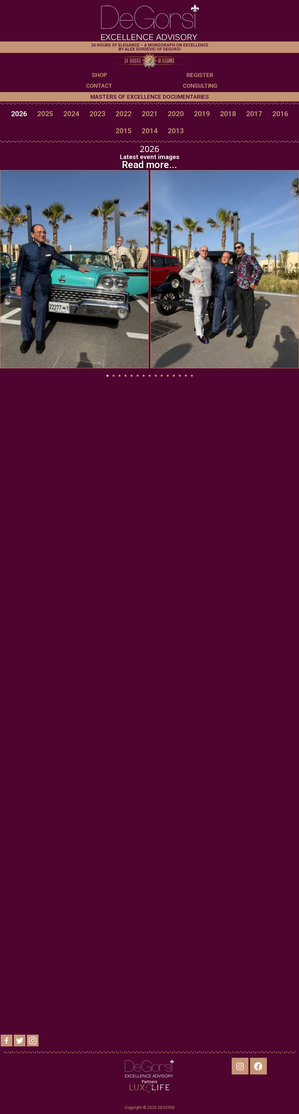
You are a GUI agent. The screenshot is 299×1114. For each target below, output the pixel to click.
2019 (202, 114)
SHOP (99, 75)
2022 (124, 114)
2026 (19, 114)
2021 (150, 114)
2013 (176, 131)
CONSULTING (199, 85)
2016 (280, 114)
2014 (150, 131)
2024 (71, 114)
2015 (124, 131)
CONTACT (99, 85)
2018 (228, 114)
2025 (45, 114)
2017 (254, 114)
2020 (176, 114)
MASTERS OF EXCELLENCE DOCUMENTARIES (149, 96)
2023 (97, 114)
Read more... (149, 164)
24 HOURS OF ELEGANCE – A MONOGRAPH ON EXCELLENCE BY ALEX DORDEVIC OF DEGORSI (149, 47)
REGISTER (199, 75)
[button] (107, 376)
